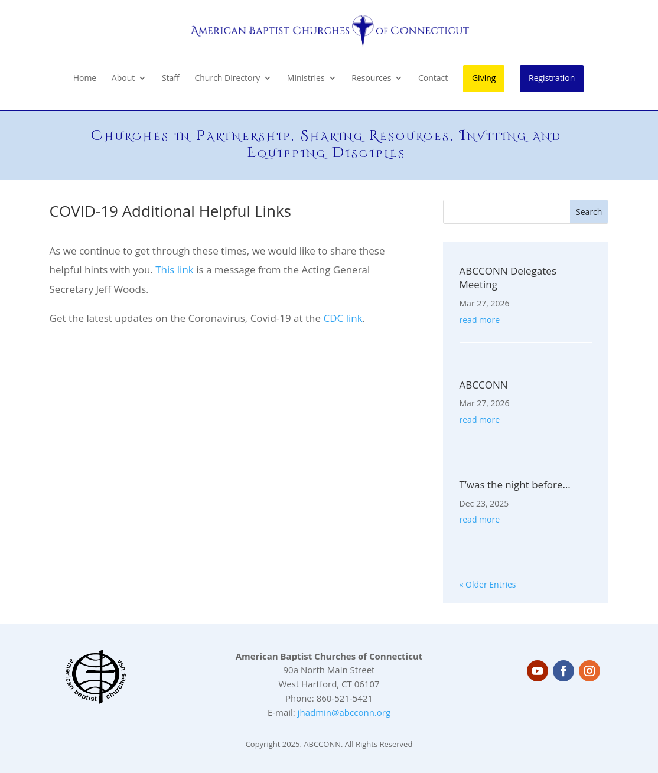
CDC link (342, 318)
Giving (484, 77)
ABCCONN (484, 385)
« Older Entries (488, 584)
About (123, 78)
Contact (433, 78)
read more (480, 319)
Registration (552, 77)
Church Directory (227, 78)
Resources (371, 78)
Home (85, 78)
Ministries (306, 78)
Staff (171, 78)
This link (175, 269)
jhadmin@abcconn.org (344, 712)
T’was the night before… (515, 484)
